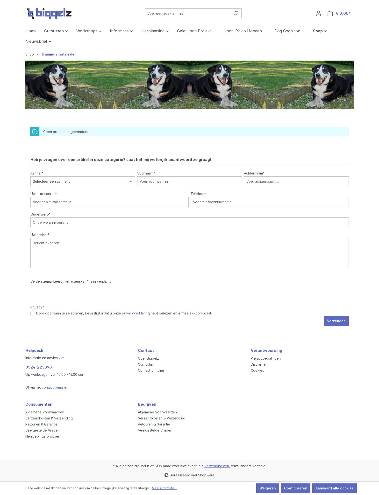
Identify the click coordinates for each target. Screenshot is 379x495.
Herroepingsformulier (42, 436)
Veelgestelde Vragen (42, 430)
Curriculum (146, 364)
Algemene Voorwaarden (44, 412)
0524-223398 (38, 367)
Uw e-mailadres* (43, 194)
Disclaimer (259, 364)
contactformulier (54, 387)
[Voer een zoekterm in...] (187, 13)
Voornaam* (146, 173)
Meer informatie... (164, 488)
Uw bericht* (39, 235)
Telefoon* (199, 194)
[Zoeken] (236, 13)
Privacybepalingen (266, 358)
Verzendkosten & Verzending (49, 418)
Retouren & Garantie (41, 424)
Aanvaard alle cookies (334, 488)
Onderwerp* (40, 214)
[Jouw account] (318, 13)
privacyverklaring (136, 313)
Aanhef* (36, 173)
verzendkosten (217, 466)
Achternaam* (254, 173)
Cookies (257, 370)
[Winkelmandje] (339, 13)
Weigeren (267, 488)
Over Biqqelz (148, 358)
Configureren (295, 488)
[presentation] (67, 295)
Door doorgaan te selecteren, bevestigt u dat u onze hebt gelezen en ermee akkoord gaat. (124, 313)
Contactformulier (151, 370)
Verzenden (336, 321)
